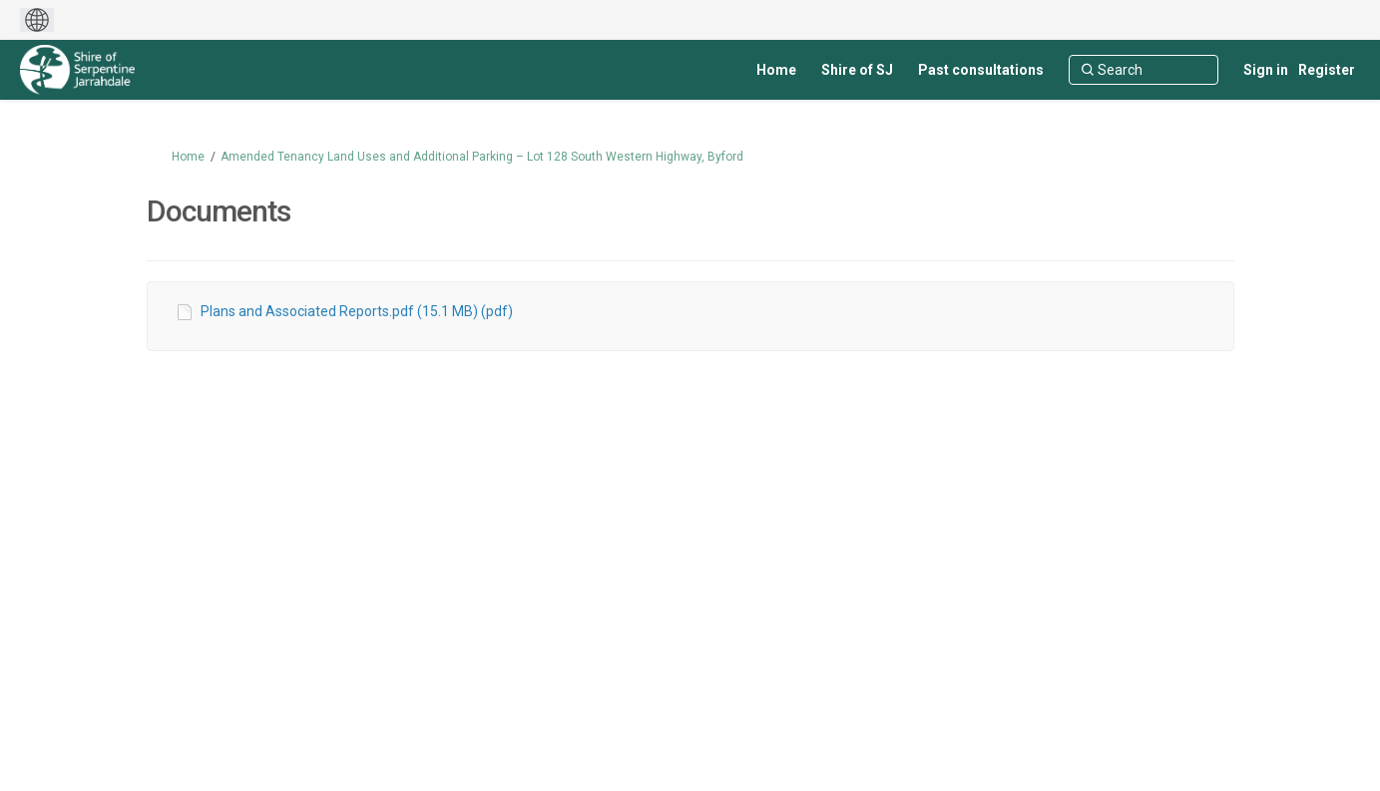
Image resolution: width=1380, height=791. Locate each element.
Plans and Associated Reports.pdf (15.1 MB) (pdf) (357, 311)
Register (1326, 70)
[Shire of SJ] (857, 70)
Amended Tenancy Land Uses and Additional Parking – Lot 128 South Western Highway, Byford (482, 157)
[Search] (1143, 70)
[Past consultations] (981, 70)
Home (188, 157)
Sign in (1265, 70)
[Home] (776, 70)
